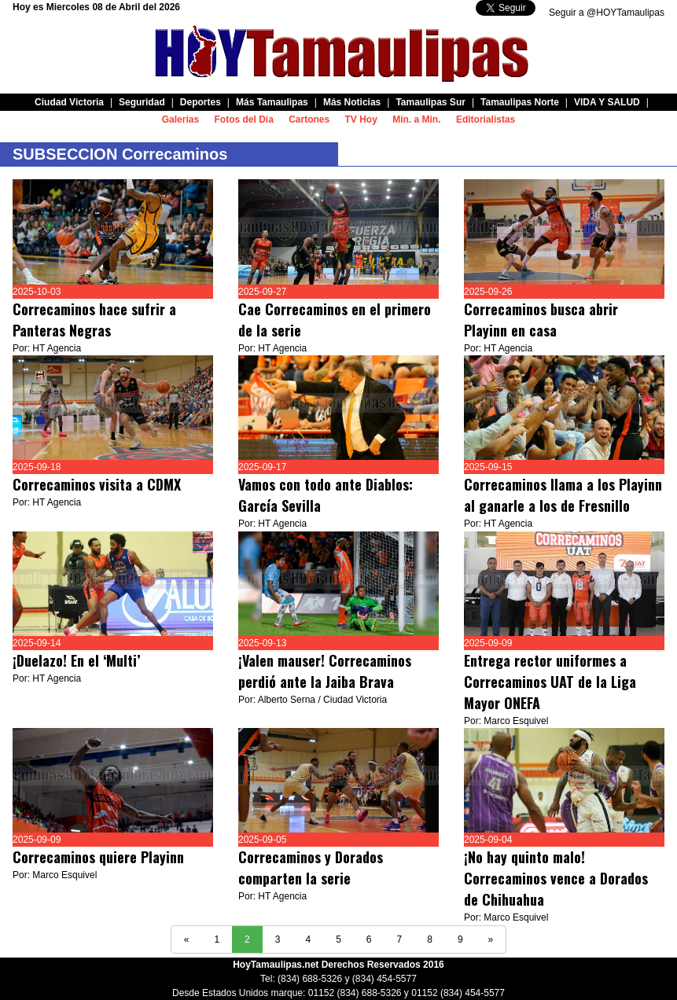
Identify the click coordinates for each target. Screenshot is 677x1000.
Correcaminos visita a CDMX (97, 484)
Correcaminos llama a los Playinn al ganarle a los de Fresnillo (563, 495)
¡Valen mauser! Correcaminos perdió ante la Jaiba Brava (324, 671)
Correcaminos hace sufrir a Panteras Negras (94, 319)
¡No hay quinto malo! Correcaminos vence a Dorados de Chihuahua (556, 878)
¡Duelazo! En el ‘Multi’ (78, 660)
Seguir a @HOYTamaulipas (606, 12)
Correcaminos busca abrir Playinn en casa (541, 319)
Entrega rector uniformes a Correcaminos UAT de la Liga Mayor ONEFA (550, 681)
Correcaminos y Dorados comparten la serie (310, 867)
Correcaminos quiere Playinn (98, 857)
